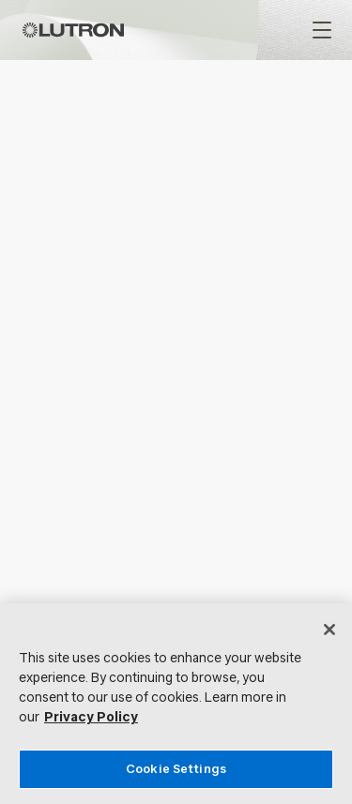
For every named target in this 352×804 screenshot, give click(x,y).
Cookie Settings (176, 769)
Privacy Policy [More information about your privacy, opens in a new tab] (91, 717)
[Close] (329, 629)
